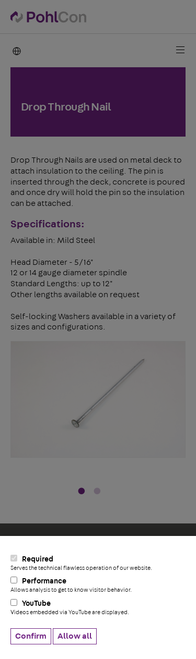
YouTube (98, 607)
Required (98, 563)
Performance (98, 585)
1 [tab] (81, 491)
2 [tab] (97, 491)
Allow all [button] (74, 636)
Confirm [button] (31, 636)
